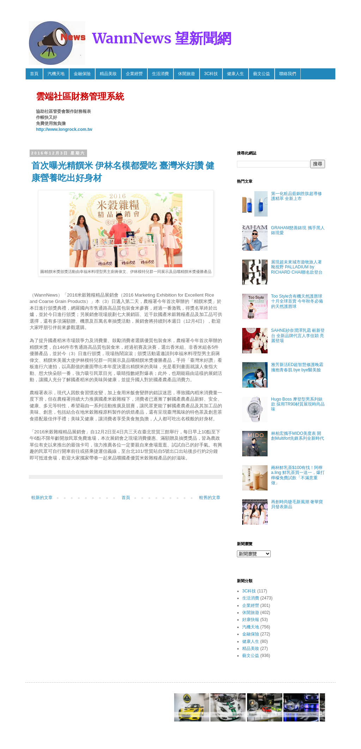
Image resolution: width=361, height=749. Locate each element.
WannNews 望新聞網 (161, 38)
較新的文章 (42, 497)
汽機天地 (56, 73)
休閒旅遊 (186, 73)
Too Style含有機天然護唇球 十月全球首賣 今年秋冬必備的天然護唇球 (297, 301)
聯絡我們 (287, 73)
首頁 (34, 73)
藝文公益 (261, 73)
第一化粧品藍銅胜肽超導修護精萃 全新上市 (296, 196)
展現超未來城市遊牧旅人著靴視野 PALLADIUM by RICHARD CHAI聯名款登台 (297, 267)
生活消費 (160, 73)
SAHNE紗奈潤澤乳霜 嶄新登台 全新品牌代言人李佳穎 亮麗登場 (298, 335)
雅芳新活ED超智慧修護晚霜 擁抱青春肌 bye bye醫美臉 (297, 367)
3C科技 (211, 73)
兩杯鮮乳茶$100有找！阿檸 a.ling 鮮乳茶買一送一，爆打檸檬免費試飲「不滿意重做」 (298, 475)
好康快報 (250, 619)
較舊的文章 (209, 497)
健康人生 (235, 73)
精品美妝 (108, 73)
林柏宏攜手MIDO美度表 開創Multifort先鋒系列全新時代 (297, 436)
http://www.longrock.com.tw (64, 129)
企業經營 (134, 73)
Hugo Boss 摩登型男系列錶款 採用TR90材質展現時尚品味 (298, 404)
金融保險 (82, 73)
